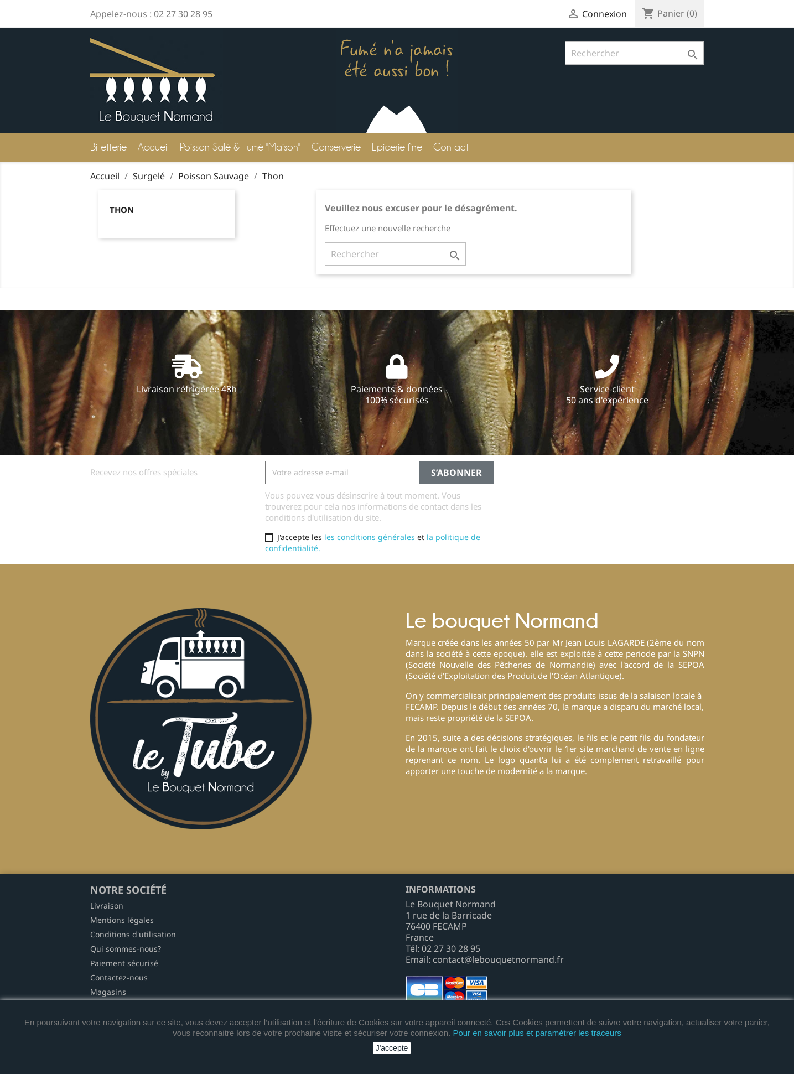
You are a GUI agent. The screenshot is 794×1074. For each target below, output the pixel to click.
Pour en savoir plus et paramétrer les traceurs (537, 1032)
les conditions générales (369, 537)
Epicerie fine (397, 147)
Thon (122, 209)
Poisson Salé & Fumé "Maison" (240, 147)
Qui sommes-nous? (125, 948)
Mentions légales (122, 920)
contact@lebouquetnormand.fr (498, 959)
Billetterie (108, 147)
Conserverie (336, 147)
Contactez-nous (119, 977)
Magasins (108, 992)
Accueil (153, 147)
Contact (451, 147)
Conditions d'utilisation (133, 934)
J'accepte (392, 1048)
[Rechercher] (634, 53)
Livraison (106, 905)
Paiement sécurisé (124, 963)
